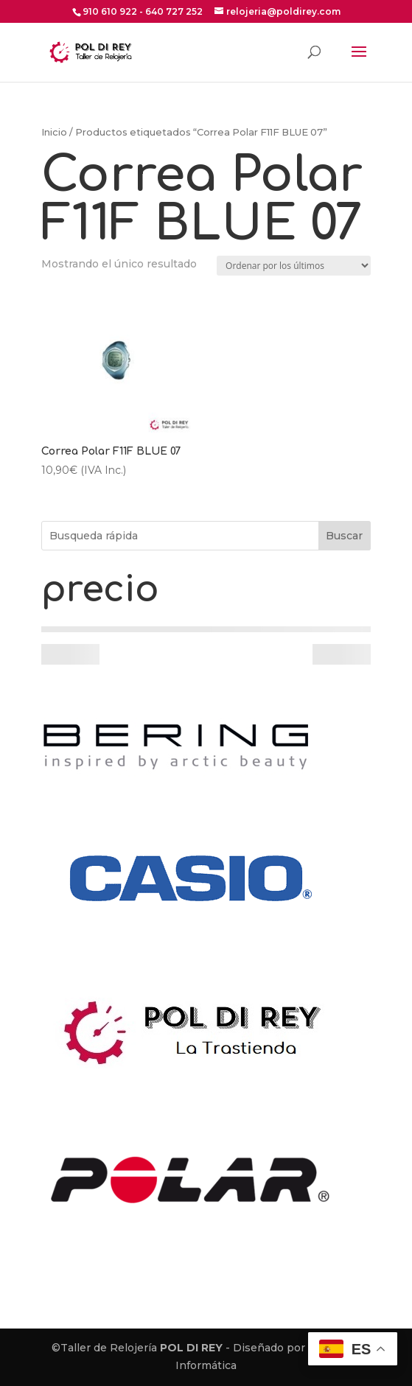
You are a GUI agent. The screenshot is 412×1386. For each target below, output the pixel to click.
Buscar (344, 535)
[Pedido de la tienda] (294, 266)
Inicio (54, 132)
